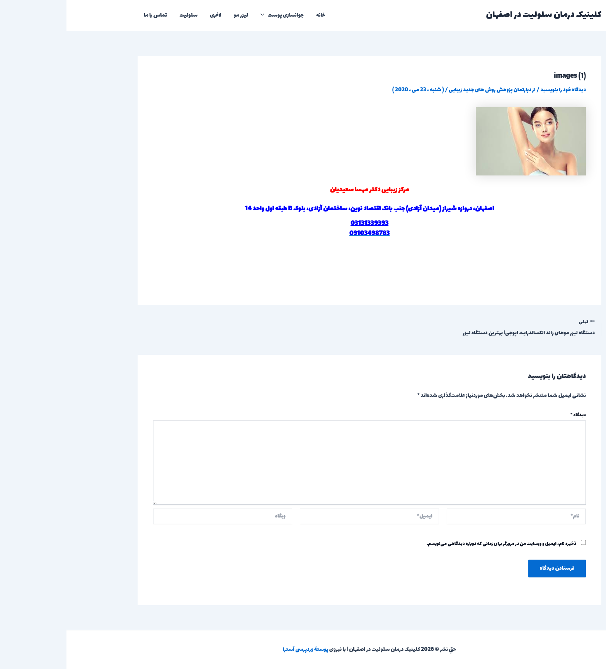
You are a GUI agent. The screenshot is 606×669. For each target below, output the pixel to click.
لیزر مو (174, 15)
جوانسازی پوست (215, 15)
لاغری (149, 15)
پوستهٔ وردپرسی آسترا (239, 649)
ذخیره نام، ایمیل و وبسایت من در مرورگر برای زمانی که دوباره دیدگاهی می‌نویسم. (435, 544)
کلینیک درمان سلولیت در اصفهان (477, 15)
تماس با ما (88, 15)
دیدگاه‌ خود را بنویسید (496, 90)
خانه (254, 15)
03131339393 (303, 223)
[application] (198, 15)
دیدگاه (511, 415)
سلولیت (122, 15)
